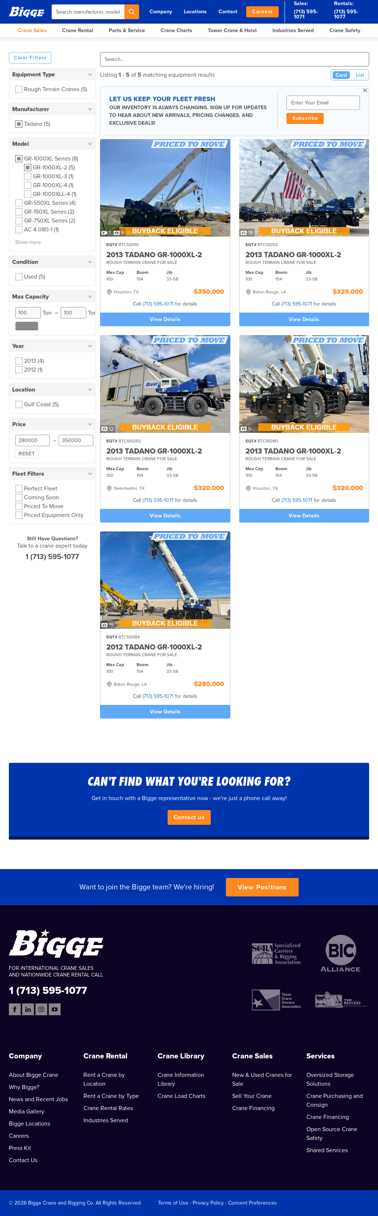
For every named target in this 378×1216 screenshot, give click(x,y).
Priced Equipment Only (53, 515)
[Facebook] (15, 1009)
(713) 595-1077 (346, 14)
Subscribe (305, 118)
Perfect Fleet (40, 488)
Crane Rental (77, 30)
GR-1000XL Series (51, 158)
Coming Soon (41, 497)
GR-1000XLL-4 (54, 194)
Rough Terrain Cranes (55, 89)
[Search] (131, 11)
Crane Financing (253, 1108)
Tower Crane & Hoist (232, 30)
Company (161, 11)
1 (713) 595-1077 (52, 556)
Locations (195, 11)
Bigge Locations (29, 1123)
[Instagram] (41, 1009)
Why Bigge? (24, 1087)
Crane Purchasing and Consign (334, 1100)
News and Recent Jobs (38, 1099)
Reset (26, 326)
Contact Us (23, 1160)
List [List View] (360, 75)
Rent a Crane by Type (111, 1096)
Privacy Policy (208, 1203)
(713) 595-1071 (306, 14)
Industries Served (293, 30)
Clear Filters (30, 58)
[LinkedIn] (28, 1009)
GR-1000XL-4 (53, 185)
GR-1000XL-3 (53, 176)
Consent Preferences (252, 1203)
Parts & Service (127, 30)
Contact (228, 11)
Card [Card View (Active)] (341, 75)
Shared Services (327, 1150)
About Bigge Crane (33, 1075)
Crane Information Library (181, 1079)
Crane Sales (32, 30)
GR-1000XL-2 (54, 167)
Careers (262, 11)
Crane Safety (344, 30)
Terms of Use (173, 1203)
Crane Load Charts (181, 1096)
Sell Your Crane (252, 1096)
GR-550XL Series (50, 203)
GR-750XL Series (49, 220)
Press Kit (20, 1148)
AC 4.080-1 (41, 229)
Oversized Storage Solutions (330, 1079)
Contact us (189, 817)
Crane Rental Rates (108, 1108)
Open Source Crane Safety (331, 1134)
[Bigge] (26, 11)
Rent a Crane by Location (104, 1079)
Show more (28, 242)
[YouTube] (55, 1009)
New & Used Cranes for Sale (262, 1079)
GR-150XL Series (49, 212)
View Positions (262, 887)
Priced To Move (43, 506)
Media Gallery (26, 1111)
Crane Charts (176, 30)
